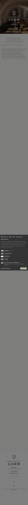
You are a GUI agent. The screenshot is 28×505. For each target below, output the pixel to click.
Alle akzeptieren (23, 268)
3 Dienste (6, 251)
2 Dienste (6, 254)
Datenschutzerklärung (9, 247)
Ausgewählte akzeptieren (5, 268)
